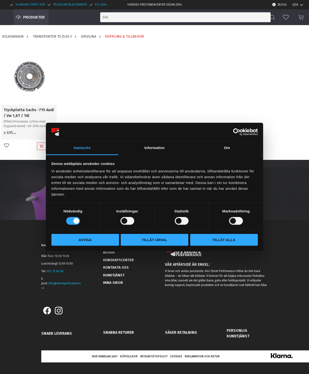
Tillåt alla (223, 240)
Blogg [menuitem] (282, 4)
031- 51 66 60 (55, 271)
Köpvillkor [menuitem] (129, 356)
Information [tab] (154, 148)
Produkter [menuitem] (34, 17)
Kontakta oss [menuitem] (116, 267)
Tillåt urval (154, 240)
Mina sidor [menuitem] (113, 282)
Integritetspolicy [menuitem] (154, 356)
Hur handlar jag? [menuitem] (105, 356)
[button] (286, 17)
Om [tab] (227, 148)
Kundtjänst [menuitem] (114, 275)
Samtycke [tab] (82, 148)
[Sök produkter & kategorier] (228, 17)
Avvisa (85, 240)
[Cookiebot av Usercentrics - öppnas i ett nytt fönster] (237, 132)
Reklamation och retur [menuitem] (202, 356)
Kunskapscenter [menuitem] (118, 260)
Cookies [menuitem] (176, 356)
